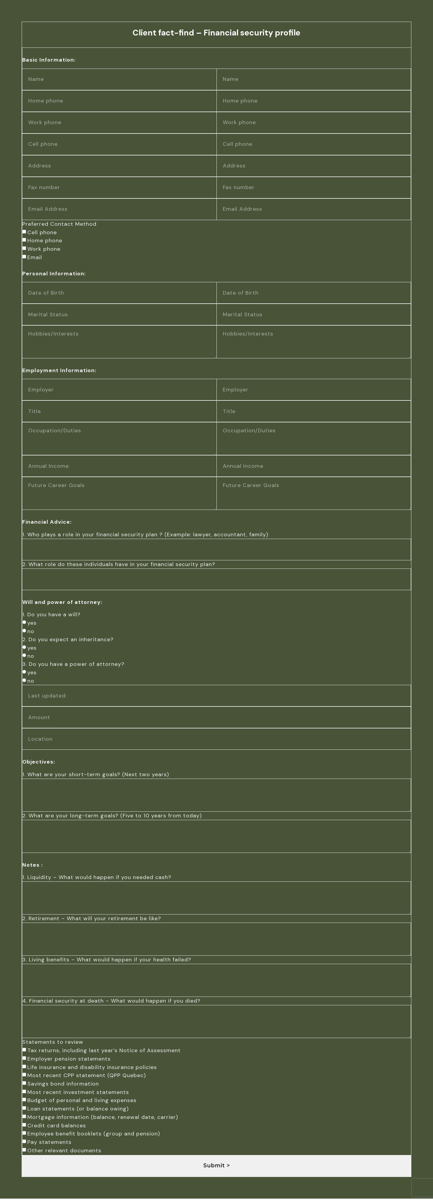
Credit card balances (56, 1128)
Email (34, 257)
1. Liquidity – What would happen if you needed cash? (96, 878)
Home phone (44, 240)
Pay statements (49, 1144)
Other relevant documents (64, 1153)
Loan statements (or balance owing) (77, 1111)
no (30, 632)
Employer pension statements (68, 1061)
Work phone (43, 248)
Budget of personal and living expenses (81, 1102)
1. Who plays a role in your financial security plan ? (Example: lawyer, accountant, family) (145, 535)
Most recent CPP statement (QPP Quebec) (86, 1077)
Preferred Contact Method (59, 223)
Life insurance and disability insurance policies (92, 1069)
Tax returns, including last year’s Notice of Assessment (103, 1052)
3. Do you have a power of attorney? (73, 664)
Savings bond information (63, 1086)
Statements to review (52, 1044)
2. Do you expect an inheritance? (67, 640)
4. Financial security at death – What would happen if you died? (111, 1002)
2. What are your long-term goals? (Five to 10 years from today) (111, 816)
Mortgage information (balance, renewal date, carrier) (102, 1119)
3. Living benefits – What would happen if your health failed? (106, 961)
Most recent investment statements (78, 1094)
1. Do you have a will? (51, 615)
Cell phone (42, 232)
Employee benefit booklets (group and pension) (93, 1136)
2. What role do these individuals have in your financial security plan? (118, 564)
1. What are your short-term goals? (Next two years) (95, 775)
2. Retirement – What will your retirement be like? (91, 920)
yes (31, 623)
